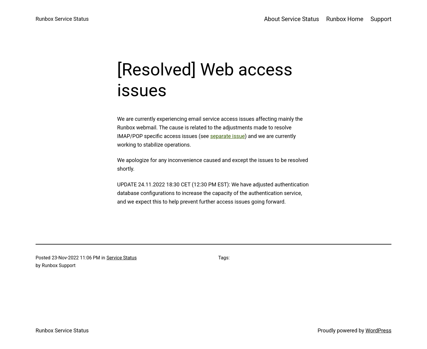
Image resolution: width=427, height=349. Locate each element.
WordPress (378, 330)
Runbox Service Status (62, 19)
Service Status (121, 258)
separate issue (227, 136)
